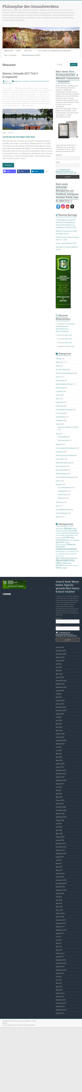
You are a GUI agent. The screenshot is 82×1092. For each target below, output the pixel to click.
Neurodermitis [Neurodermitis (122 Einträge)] (65, 560)
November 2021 (61, 774)
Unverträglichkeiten (63, 510)
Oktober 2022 (60, 744)
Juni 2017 (59, 940)
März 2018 (59, 910)
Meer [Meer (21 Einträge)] (57, 556)
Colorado (22, 90)
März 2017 (59, 950)
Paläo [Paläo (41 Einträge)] (64, 563)
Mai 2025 (59, 670)
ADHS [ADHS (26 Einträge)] (57, 529)
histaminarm (6, 95)
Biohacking (60, 388)
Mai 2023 (59, 724)
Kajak (28, 95)
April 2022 (59, 757)
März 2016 (59, 990)
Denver (27, 90)
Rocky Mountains (15, 101)
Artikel (18, 51)
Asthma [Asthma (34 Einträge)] (65, 531)
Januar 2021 (60, 804)
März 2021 (59, 797)
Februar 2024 (60, 700)
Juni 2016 (59, 980)
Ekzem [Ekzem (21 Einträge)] (76, 535)
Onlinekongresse (62, 474)
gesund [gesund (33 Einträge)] (76, 540)
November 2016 (61, 963)
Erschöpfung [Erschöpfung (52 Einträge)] (62, 540)
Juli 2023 (59, 717)
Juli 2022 (59, 747)
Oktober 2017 (60, 927)
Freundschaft (27, 92)
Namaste (42, 97)
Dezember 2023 (61, 707)
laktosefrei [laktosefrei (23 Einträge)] (62, 554)
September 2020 (61, 817)
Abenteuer (20, 88)
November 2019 (61, 847)
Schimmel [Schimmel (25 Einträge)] (72, 565)
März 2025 (59, 674)
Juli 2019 (59, 860)
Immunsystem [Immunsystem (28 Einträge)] (60, 551)
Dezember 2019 (61, 843)
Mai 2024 (59, 697)
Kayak (37, 95)
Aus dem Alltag (61, 370)
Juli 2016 (59, 976)
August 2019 (60, 857)
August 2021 (60, 784)
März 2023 (59, 730)
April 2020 (59, 830)
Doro (7, 81)
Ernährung (59, 406)
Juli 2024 (59, 694)
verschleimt (41, 103)
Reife (3, 101)
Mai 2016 (59, 983)
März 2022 (59, 760)
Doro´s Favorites (10, 55)
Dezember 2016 (61, 960)
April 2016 (59, 986)
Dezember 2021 (61, 770)
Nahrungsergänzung (63, 463)
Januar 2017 (60, 957)
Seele (32, 101)
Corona (58, 395)
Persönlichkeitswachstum (39, 81)
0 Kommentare (28, 105)
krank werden (43, 95)
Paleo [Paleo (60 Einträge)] (58, 563)
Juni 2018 (59, 900)
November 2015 (61, 1003)
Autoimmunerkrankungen (65, 373)
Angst (35, 88)
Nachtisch (61, 498)
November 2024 (61, 680)
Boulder (17, 90)
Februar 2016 (60, 993)
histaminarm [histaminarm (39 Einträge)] (61, 547)
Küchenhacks (63, 495)
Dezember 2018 (61, 880)
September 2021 (61, 780)
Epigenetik (59, 402)
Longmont (21, 97)
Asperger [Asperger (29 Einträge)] (59, 531)
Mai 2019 (59, 863)
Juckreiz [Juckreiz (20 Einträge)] (68, 551)
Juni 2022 (59, 750)
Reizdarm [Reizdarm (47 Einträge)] (60, 565)
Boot (13, 90)
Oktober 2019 (60, 850)
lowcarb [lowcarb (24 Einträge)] (67, 554)
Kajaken (33, 95)
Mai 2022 (59, 754)
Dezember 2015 (61, 1000)
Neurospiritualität (62, 470)
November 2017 (61, 923)
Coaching (59, 391)
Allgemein (18, 81)
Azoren (58, 377)
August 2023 (60, 714)
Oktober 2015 (60, 1006)
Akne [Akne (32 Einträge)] (61, 529)
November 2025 (61, 654)
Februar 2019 (60, 873)
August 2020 (60, 820)
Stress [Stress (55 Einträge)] (59, 567)
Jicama (17, 95)
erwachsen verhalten (17, 92)
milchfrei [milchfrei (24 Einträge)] (61, 556)
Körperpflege (62, 437)
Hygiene (12, 95)
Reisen (4, 83)
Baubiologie (60, 380)
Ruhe (21, 101)
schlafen (26, 101)
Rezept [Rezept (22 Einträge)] (67, 565)
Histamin (59, 444)
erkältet (36, 90)
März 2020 (59, 833)
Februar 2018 (60, 913)
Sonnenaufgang (6, 103)
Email (57, 162)
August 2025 (60, 660)
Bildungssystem (7, 90)
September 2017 (61, 930)
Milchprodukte (33, 97)
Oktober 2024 (60, 684)
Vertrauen (47, 103)
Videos (58, 517)
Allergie (25, 88)
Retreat (7, 101)
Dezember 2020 (61, 807)
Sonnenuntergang (16, 103)
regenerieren (44, 99)
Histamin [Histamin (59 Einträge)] (71, 544)
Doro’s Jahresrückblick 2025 (66, 243)
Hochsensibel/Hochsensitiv (65, 448)
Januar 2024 (60, 704)
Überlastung (25, 103)
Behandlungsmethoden (64, 384)
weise (18, 105)
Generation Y (34, 92)
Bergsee (46, 88)
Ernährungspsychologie (64, 410)
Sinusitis (48, 101)
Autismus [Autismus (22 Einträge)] (58, 533)
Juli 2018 (59, 897)
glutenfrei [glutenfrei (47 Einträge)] (60, 542)
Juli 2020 (59, 823)
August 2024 (60, 690)
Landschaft (11, 97)
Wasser (14, 105)
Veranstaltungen (61, 513)
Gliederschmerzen (43, 92)
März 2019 (59, 870)
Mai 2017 (59, 943)
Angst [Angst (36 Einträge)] (74, 529)
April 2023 (59, 727)
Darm (58, 399)
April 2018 (59, 907)
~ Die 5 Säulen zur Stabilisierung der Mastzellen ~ (55, 51)
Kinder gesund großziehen (65, 455)
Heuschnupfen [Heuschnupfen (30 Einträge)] (61, 545)
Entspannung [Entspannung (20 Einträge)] (59, 538)
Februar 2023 (60, 734)
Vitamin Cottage (6, 105)
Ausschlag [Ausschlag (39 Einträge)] (73, 531)
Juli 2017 (59, 937)
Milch (26, 97)
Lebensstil (59, 459)
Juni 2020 (59, 827)
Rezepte (59, 485)
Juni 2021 (59, 787)
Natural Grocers (6, 99)
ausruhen (40, 88)
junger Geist (23, 95)
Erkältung (41, 90)
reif (49, 99)
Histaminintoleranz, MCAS (31, 55)
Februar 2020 (60, 837)
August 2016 (60, 973)
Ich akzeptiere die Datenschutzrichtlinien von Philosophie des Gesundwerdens (66, 171)
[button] (9, 171)
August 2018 (60, 893)
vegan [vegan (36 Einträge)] (64, 568)
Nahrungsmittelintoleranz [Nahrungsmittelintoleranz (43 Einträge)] (66, 558)
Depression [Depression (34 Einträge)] (69, 535)
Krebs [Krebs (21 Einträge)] (57, 554)
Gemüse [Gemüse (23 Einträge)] (71, 540)
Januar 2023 (60, 737)
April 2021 (59, 794)
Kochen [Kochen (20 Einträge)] (77, 551)
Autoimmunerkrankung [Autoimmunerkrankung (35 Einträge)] (70, 533)
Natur (47, 97)
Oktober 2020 (60, 813)
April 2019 (59, 867)
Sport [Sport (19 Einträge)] (77, 565)
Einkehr (32, 90)
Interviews (59, 452)
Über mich (28, 51)
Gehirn (58, 424)
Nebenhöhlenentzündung (18, 99)
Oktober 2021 (60, 777)
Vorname (59, 155)
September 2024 (61, 687)
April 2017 (59, 947)
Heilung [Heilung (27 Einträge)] (66, 542)
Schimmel (59, 502)
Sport (10, 83)
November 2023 (61, 710)
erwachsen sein (6, 92)
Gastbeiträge (60, 417)
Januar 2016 (60, 996)
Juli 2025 (59, 664)
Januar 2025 (60, 677)
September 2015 (61, 1010)
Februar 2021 (60, 800)
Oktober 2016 (60, 966)
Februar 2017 (60, 953)
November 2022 (61, 740)
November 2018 (61, 883)
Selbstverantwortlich (40, 101)
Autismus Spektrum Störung (68, 427)
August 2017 (60, 933)
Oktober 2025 (60, 657)
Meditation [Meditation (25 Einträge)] (73, 554)
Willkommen (8, 51)
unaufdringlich (33, 103)
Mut (38, 97)
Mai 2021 (59, 790)
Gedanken (26, 81)
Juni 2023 (59, 720)
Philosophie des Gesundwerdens (30, 6)
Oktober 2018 (60, 887)
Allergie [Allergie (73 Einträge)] (68, 528)
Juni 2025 (59, 667)
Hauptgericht (62, 491)
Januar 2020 (60, 840)
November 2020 (61, 810)
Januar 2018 (60, 917)
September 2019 (61, 853)
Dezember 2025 (61, 650)
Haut (57, 434)
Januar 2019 (60, 877)
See (30, 101)
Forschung (59, 413)
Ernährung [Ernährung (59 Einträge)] (68, 537)
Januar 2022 (60, 767)
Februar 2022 (60, 764)
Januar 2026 (60, 647)
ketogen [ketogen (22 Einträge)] (73, 551)
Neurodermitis (63, 440)
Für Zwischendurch (65, 488)
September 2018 (61, 890)
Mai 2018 (59, 903)
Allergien (59, 359)
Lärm (16, 97)
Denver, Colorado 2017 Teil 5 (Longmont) (20, 75)
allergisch (30, 88)
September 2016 (61, 970)
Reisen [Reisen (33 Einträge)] (69, 563)
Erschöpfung (48, 90)
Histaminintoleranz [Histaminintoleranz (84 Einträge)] (66, 549)
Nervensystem (61, 466)
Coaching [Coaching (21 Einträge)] (58, 535)
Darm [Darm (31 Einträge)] (63, 535)
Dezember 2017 (61, 920)
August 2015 (60, 1013)
